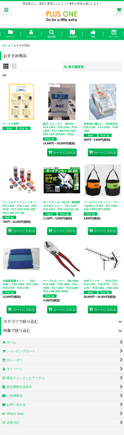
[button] (6, 11)
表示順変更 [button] (74, 67)
